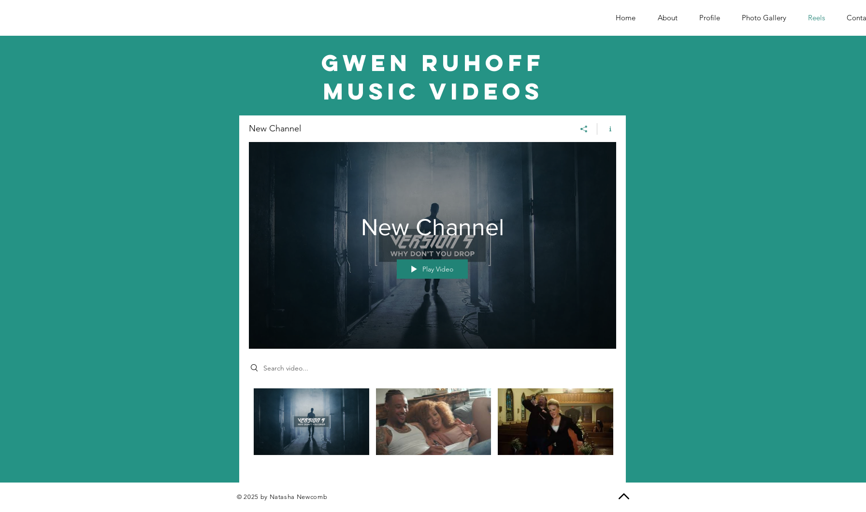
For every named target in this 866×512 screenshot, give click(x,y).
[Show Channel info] (606, 128)
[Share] (584, 128)
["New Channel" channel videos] (432, 428)
